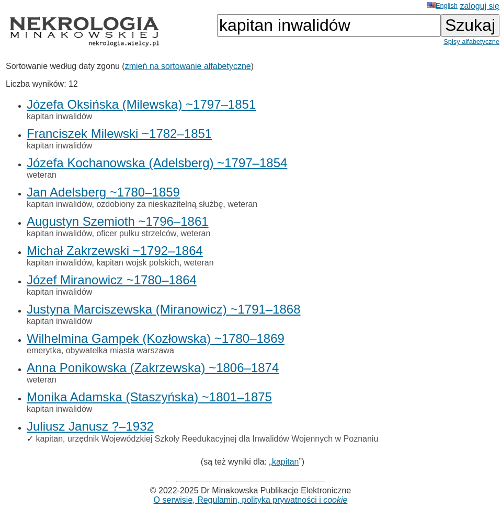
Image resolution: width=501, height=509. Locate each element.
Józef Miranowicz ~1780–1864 (112, 280)
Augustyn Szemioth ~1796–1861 (118, 221)
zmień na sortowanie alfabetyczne (188, 66)
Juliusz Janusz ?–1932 (90, 426)
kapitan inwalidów (59, 116)
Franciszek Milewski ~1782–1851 (119, 133)
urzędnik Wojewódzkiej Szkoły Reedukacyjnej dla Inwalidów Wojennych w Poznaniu (222, 438)
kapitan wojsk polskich (137, 262)
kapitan (49, 438)
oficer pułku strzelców (136, 233)
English (442, 5)
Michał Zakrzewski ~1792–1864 (115, 251)
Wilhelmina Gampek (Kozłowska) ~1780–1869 (155, 338)
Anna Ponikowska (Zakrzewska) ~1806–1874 (153, 368)
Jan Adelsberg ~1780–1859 (103, 192)
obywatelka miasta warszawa (120, 350)
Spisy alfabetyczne (471, 41)
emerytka (44, 350)
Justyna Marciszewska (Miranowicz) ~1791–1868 (164, 309)
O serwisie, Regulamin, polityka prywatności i (251, 499)
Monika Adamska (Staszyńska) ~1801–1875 (149, 397)
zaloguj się (479, 6)
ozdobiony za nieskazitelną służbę (159, 204)
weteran (41, 174)
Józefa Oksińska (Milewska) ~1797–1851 (141, 104)
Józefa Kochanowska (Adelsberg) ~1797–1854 (157, 163)
